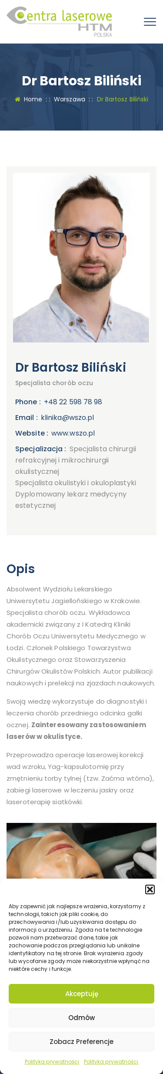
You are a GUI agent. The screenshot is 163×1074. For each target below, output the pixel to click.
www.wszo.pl (73, 433)
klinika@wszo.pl (67, 418)
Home (29, 99)
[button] (150, 889)
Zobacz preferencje (81, 1041)
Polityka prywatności (52, 1061)
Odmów (81, 1017)
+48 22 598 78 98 (73, 402)
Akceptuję (81, 993)
